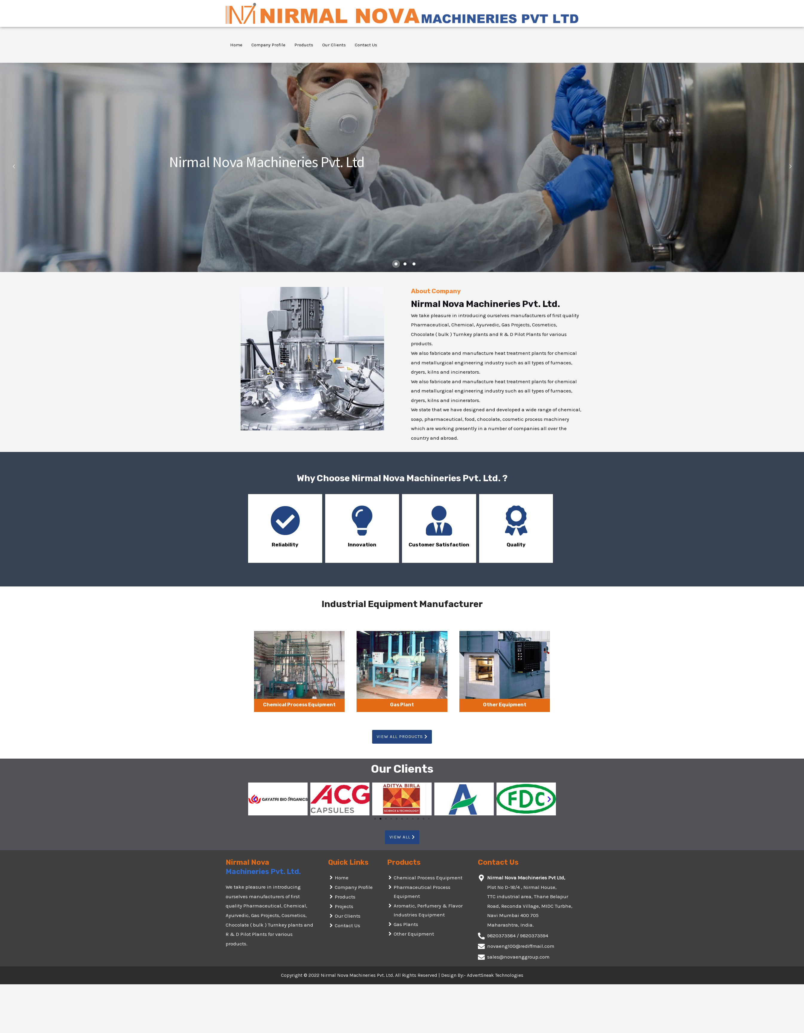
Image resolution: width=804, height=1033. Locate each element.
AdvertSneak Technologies (495, 975)
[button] (402, 737)
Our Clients (334, 45)
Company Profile (268, 45)
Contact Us (366, 45)
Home (236, 45)
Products (303, 45)
